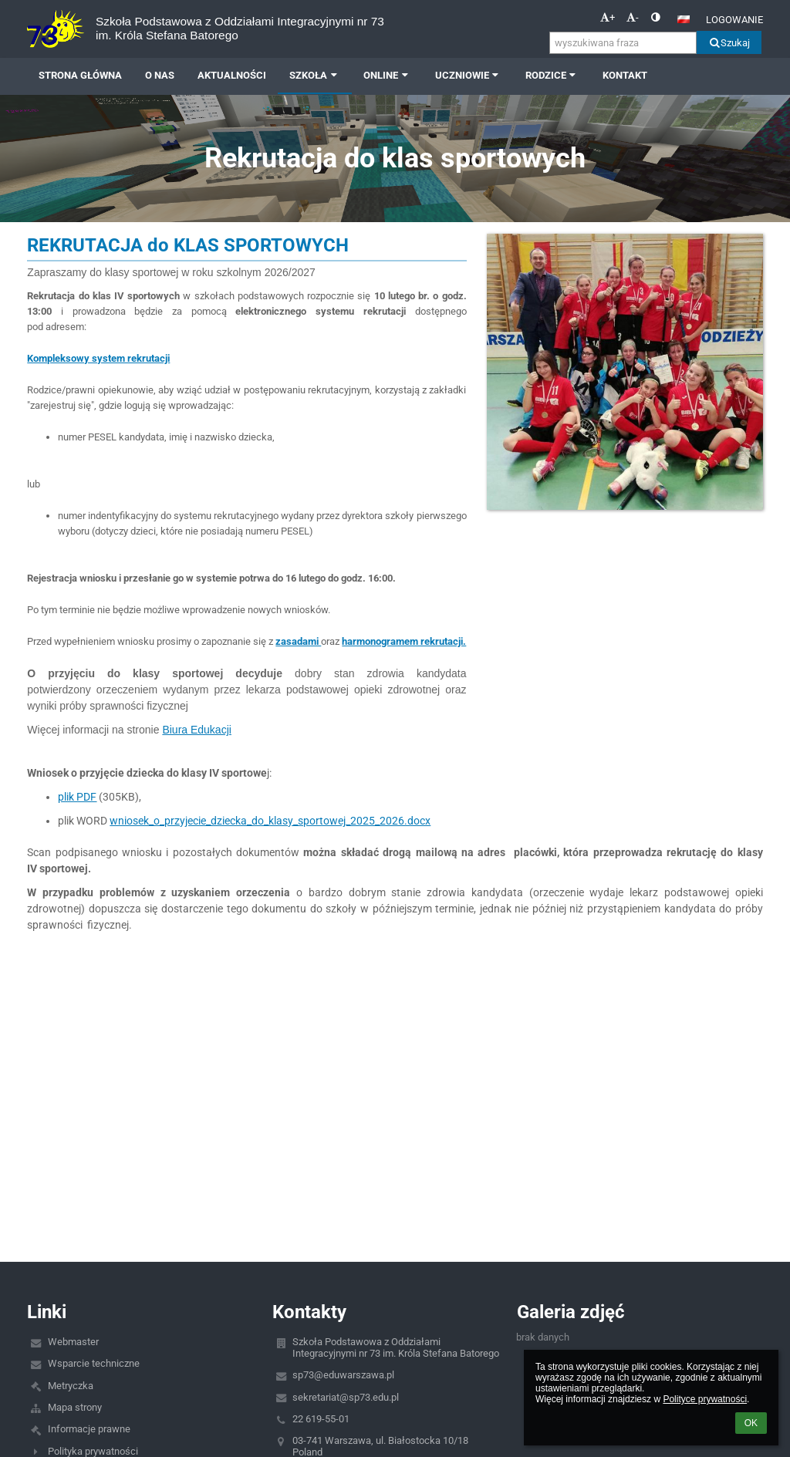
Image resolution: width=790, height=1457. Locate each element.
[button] (683, 19)
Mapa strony (75, 1407)
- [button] (632, 17)
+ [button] (607, 17)
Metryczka (70, 1385)
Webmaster (73, 1341)
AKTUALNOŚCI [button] (232, 75)
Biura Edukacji (196, 729)
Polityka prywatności (93, 1451)
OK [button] (751, 1423)
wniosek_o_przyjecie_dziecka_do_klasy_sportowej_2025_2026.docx (270, 821)
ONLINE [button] (387, 75)
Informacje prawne (89, 1429)
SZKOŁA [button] (314, 75)
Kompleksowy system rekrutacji (98, 358)
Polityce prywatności (705, 1399)
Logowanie (734, 19)
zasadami (298, 641)
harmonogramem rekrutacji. (404, 641)
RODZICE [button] (552, 75)
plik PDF (77, 797)
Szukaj (728, 43)
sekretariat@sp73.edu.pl (345, 1397)
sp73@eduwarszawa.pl (343, 1375)
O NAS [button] (159, 75)
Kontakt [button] (625, 75)
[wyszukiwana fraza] (623, 43)
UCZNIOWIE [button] (468, 75)
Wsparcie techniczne (94, 1363)
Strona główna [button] (80, 75)
